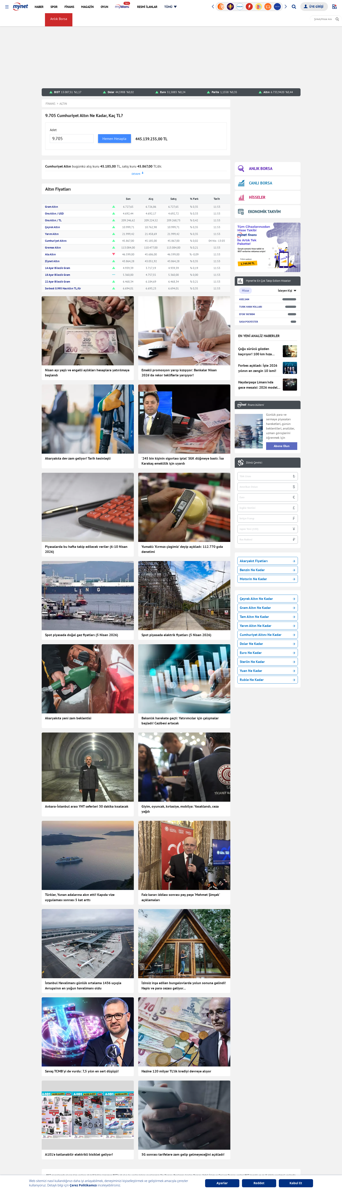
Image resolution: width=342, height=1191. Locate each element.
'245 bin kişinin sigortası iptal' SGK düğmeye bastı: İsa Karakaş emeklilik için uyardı (182, 461)
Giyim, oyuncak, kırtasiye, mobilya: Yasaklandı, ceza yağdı (180, 809)
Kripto (128, 20)
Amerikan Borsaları (180, 20)
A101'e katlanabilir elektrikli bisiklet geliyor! (79, 1154)
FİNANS (11, 19)
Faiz (157, 20)
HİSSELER (251, 197)
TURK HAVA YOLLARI (250, 306)
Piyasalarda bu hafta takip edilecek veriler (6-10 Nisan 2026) (86, 549)
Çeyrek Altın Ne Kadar (267, 598)
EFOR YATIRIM (247, 314)
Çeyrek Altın (52, 227)
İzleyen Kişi (285, 290)
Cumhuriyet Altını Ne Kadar (267, 634)
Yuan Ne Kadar (267, 670)
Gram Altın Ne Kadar (267, 607)
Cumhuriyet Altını (56, 241)
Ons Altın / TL (53, 220)
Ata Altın (50, 254)
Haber (143, 20)
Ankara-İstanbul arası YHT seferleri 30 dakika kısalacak (86, 806)
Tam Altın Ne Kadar (267, 616)
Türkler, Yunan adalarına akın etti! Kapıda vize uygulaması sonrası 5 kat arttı (80, 897)
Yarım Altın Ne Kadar (267, 625)
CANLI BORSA (255, 183)
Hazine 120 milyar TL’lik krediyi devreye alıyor (176, 1071)
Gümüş (112, 20)
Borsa (35, 20)
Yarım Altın (52, 234)
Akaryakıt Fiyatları (267, 561)
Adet (53, 130)
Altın (97, 20)
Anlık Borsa (59, 20)
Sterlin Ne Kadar (267, 661)
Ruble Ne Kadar (267, 679)
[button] (7, 7)
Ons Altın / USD (54, 213)
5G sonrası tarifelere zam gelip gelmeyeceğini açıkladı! (182, 1154)
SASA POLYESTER (248, 321)
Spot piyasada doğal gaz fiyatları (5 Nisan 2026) (81, 635)
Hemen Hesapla (114, 138)
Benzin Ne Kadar (267, 570)
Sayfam (223, 20)
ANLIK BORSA (255, 168)
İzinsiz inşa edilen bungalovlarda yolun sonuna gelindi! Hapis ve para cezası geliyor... (183, 985)
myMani (206, 20)
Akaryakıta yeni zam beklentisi (68, 718)
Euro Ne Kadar (267, 652)
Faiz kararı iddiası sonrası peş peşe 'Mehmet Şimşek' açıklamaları (180, 897)
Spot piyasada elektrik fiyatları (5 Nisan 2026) (176, 635)
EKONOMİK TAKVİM (259, 211)
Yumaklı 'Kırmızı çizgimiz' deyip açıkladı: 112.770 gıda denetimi (182, 549)
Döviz (83, 20)
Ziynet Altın (52, 261)
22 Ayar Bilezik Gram (57, 281)
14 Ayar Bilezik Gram (57, 268)
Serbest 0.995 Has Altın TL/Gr (63, 288)
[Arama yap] (294, 6)
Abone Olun (282, 446)
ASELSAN (244, 299)
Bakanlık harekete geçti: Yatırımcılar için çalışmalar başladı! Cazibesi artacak (180, 720)
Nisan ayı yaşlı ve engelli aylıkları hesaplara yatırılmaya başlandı (87, 372)
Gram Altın (51, 207)
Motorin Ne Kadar (267, 579)
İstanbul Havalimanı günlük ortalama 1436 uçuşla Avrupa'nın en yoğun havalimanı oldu (83, 985)
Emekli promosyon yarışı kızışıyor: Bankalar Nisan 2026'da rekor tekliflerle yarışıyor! (179, 372)
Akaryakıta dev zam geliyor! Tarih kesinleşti (78, 458)
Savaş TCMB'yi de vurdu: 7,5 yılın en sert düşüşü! (82, 1071)
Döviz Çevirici (254, 462)
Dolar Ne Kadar (267, 643)
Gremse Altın (53, 247)
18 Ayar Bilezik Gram (57, 275)
